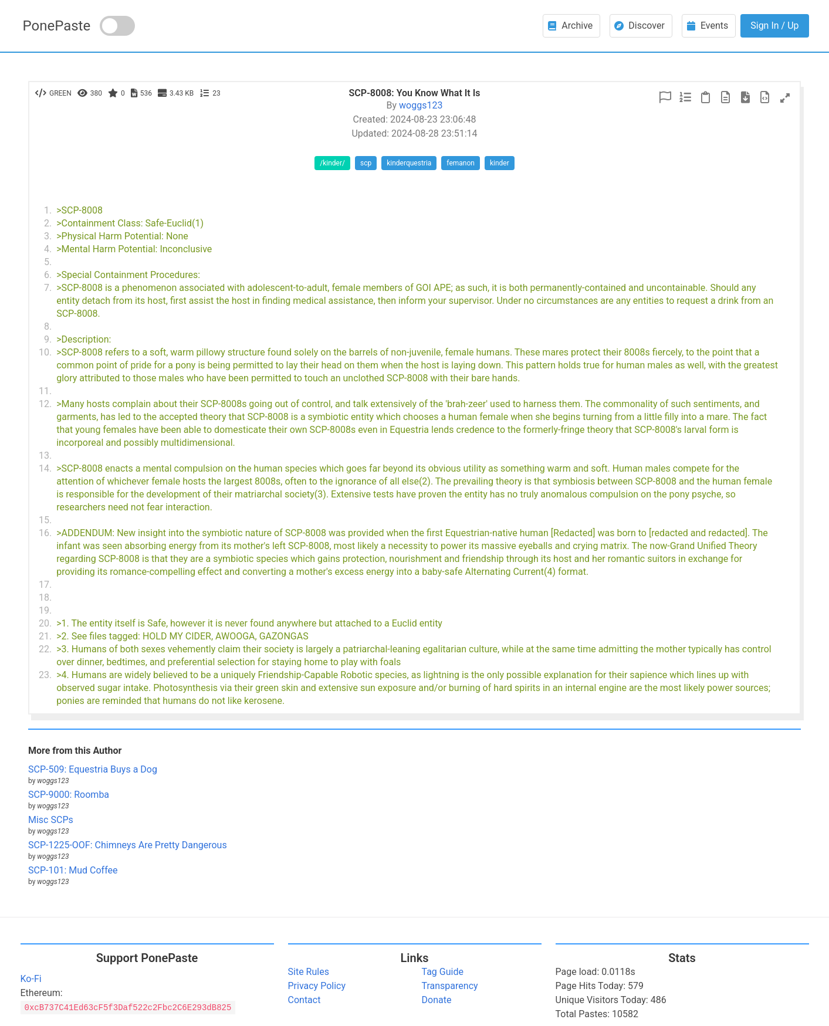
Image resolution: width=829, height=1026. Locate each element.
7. (48, 287)
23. (45, 674)
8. (48, 326)
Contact (304, 999)
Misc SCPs (50, 819)
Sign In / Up (774, 25)
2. (48, 223)
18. (45, 597)
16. (45, 533)
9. (48, 339)
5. (48, 261)
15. (45, 520)
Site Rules (308, 971)
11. (45, 391)
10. (45, 352)
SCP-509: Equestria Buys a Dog (92, 769)
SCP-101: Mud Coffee (72, 870)
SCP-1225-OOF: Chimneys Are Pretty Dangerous (127, 845)
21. (45, 636)
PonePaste (57, 26)
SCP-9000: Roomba (68, 794)
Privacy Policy (317, 985)
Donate (437, 999)
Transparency (450, 985)
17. (45, 584)
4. (48, 249)
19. (45, 610)
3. (48, 236)
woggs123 (420, 105)
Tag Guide (442, 971)
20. (45, 623)
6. (48, 274)
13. (45, 455)
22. (45, 649)
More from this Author (74, 750)
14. (45, 468)
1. (48, 210)
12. (45, 403)
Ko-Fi (31, 978)
